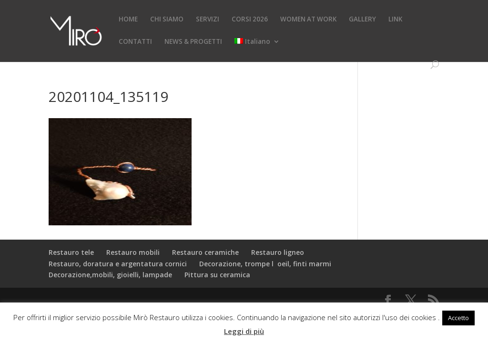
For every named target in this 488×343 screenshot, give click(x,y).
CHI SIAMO (166, 19)
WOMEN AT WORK (308, 19)
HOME (128, 19)
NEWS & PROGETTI (193, 42)
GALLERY (362, 19)
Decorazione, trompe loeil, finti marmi (265, 263)
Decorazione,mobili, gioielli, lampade (110, 274)
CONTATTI (135, 42)
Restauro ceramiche (205, 252)
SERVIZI (207, 19)
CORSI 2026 (250, 19)
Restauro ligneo (277, 252)
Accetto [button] (458, 317)
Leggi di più (244, 331)
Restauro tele (71, 252)
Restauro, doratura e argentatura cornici (118, 263)
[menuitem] (257, 49)
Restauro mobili (133, 252)
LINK (395, 19)
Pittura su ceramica (217, 274)
